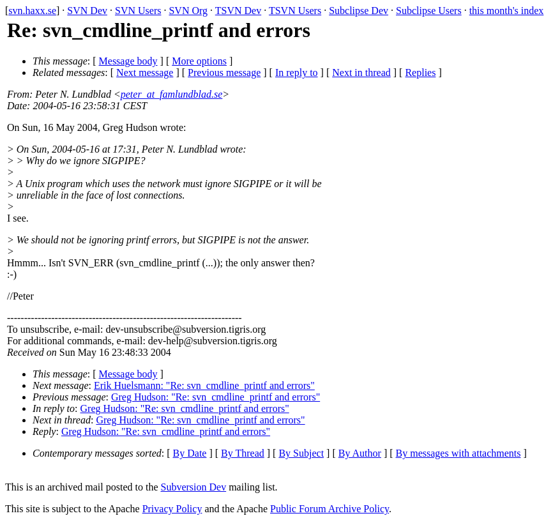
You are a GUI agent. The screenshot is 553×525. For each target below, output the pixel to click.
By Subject (301, 453)
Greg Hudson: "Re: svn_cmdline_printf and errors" (215, 397)
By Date (190, 453)
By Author (359, 453)
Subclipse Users (429, 10)
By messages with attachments (458, 453)
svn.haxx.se (32, 10)
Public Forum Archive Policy (329, 508)
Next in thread (361, 72)
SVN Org (188, 10)
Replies (420, 72)
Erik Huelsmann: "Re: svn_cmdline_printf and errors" (204, 385)
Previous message (224, 72)
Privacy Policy (172, 508)
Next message (144, 72)
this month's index (506, 10)
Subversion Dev (194, 487)
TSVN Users (295, 10)
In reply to (296, 72)
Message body (128, 61)
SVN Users (138, 10)
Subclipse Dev (358, 10)
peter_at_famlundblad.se (172, 94)
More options (199, 61)
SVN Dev (87, 10)
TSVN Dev (238, 10)
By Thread (242, 453)
